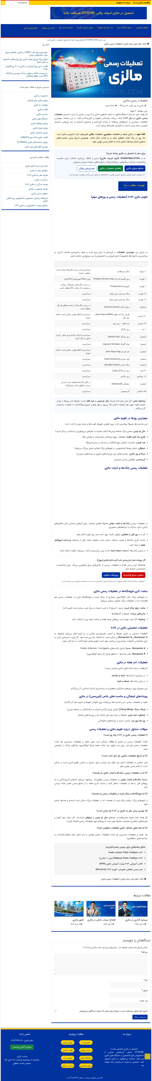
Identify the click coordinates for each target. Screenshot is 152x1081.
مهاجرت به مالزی (41, 105)
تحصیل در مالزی (41, 95)
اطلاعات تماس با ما (141, 2)
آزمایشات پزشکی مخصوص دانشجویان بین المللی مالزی (27, 199)
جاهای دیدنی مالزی (39, 193)
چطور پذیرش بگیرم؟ (85, 27)
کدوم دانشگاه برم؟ (124, 27)
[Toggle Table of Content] (124, 185)
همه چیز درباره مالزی (132, 43)
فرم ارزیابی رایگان (86, 168)
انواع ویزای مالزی (30, 28)
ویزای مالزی (63, 1042)
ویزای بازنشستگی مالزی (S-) (32, 142)
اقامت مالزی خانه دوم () (34, 137)
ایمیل (145, 990)
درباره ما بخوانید (123, 2)
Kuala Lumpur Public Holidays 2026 (126, 852)
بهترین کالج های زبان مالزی (36, 146)
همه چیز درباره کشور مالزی (36, 166)
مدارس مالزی (42, 114)
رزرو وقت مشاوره (111, 575)
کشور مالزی (78, 920)
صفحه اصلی (133, 34)
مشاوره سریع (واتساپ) (134, 575)
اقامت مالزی (43, 109)
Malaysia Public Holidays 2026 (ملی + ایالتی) (121, 858)
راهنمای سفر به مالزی (39, 170)
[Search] (3, 2)
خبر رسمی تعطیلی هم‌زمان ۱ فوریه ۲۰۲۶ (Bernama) (119, 869)
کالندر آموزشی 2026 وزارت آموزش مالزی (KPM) (121, 864)
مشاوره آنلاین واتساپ (22, 1047)
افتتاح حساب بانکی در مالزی (101, 920)
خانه (146, 43)
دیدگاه (144, 952)
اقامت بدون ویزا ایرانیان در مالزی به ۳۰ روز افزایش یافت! (26, 68)
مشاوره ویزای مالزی (135, 168)
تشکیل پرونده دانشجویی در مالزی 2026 (31, 205)
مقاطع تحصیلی (142, 27)
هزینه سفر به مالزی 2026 (37, 175)
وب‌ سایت (143, 1000)
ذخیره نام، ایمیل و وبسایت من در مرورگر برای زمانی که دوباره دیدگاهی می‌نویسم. (113, 1011)
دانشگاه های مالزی (40, 118)
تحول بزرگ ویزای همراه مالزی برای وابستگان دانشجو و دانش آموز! (26, 61)
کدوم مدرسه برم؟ (65, 27)
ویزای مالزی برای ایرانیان (37, 100)
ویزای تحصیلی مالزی (39, 132)
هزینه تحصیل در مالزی (38, 189)
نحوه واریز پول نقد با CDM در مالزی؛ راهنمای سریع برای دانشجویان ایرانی (26, 54)
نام (146, 980)
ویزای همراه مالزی (40, 128)
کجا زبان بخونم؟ (48, 28)
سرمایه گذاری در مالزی (136, 920)
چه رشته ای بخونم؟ (105, 27)
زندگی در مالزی (41, 179)
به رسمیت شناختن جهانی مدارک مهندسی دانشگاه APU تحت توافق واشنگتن (27, 75)
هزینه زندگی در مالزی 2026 (36, 184)
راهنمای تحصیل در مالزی (110, 168)
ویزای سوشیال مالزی (39, 123)
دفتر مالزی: (22, 1040)
